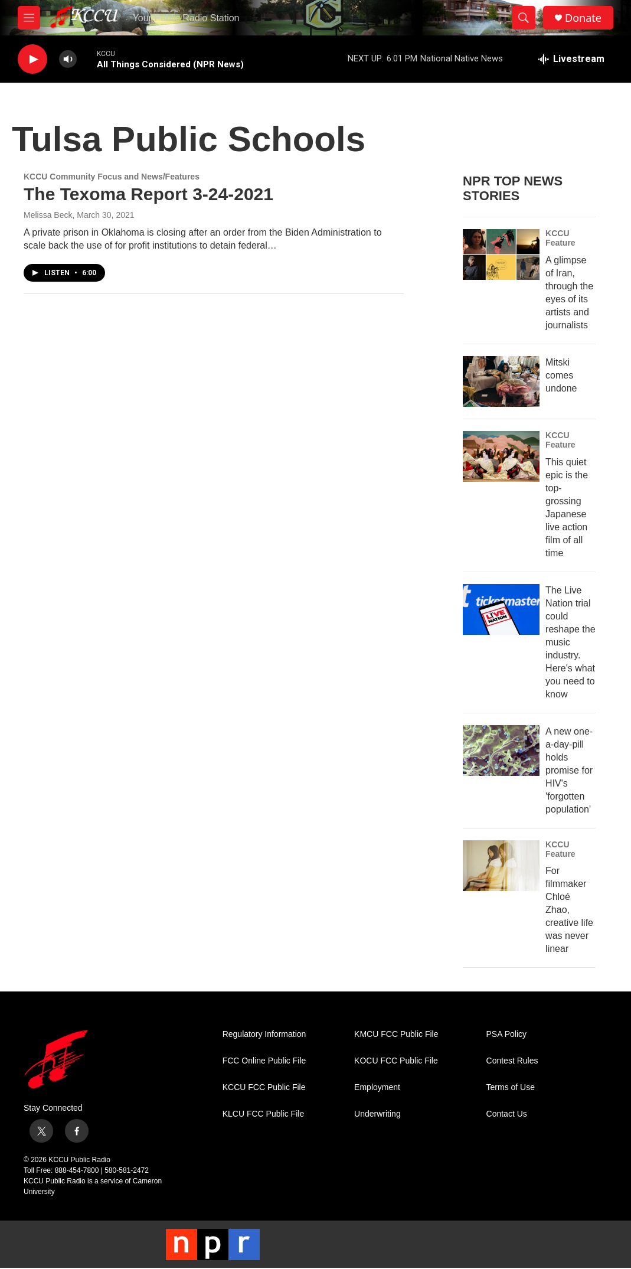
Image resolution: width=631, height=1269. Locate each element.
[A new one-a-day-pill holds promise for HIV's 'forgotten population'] (501, 750)
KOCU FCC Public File (396, 1060)
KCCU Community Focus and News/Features (112, 176)
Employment (377, 1087)
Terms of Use (510, 1087)
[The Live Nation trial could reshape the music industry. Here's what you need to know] (501, 609)
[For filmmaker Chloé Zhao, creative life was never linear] (501, 865)
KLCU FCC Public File (263, 1114)
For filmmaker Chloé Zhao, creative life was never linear (569, 910)
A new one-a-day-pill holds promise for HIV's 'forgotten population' (569, 770)
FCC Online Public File (264, 1060)
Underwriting (377, 1114)
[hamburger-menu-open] (29, 18)
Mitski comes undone (561, 375)
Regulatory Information (264, 1034)
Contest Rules (512, 1060)
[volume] (68, 59)
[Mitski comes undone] (501, 381)
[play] (32, 59)
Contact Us (506, 1114)
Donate (583, 18)
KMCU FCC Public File (396, 1034)
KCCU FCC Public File (264, 1087)
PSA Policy (506, 1034)
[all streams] (571, 59)
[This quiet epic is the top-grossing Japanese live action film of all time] (501, 456)
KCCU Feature (560, 238)
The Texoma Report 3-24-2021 (148, 194)
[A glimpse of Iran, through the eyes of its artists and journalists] (501, 254)
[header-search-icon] (523, 18)
